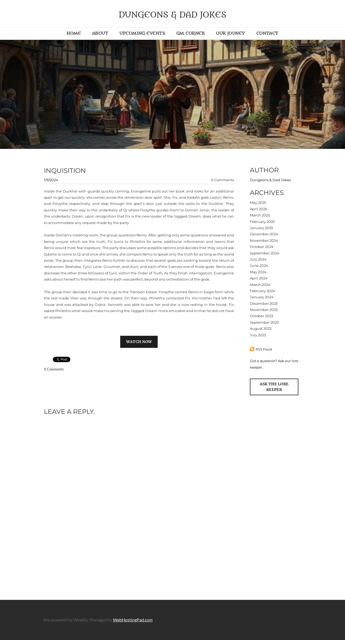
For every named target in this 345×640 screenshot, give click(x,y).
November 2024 (264, 240)
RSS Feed (264, 349)
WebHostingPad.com (133, 619)
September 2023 (264, 322)
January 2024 (262, 297)
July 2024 (258, 259)
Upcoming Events (142, 33)
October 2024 (262, 246)
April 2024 (259, 278)
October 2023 (261, 316)
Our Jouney (230, 33)
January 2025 (261, 228)
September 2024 (264, 253)
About (100, 33)
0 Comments (222, 180)
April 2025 (258, 209)
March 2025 (260, 215)
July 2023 (258, 335)
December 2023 (264, 303)
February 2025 (262, 221)
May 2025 (258, 202)
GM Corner (190, 33)
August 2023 (260, 328)
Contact (267, 33)
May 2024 (258, 272)
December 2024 (264, 234)
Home (74, 33)
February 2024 (262, 291)
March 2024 (260, 284)
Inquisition (65, 170)
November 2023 (264, 309)
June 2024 (259, 265)
